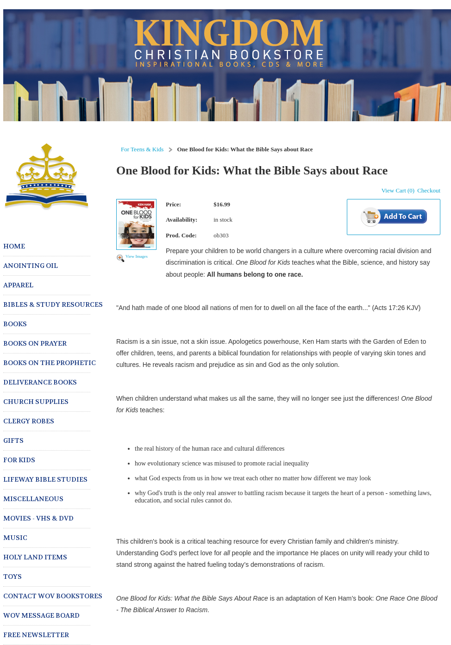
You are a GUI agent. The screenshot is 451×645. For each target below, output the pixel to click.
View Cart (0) (398, 190)
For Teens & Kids (142, 149)
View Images (136, 256)
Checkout (428, 190)
